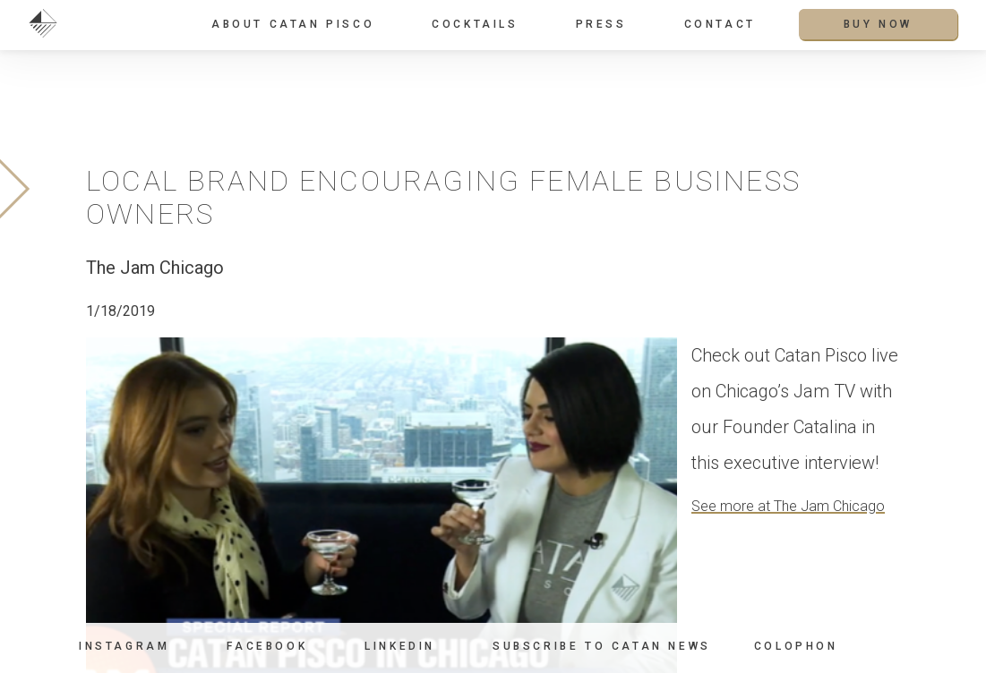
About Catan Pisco (292, 24)
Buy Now (878, 24)
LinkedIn (399, 646)
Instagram (124, 646)
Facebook (267, 646)
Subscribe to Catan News (602, 646)
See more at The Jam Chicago (788, 506)
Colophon (796, 646)
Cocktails (475, 24)
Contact (720, 24)
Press (601, 24)
